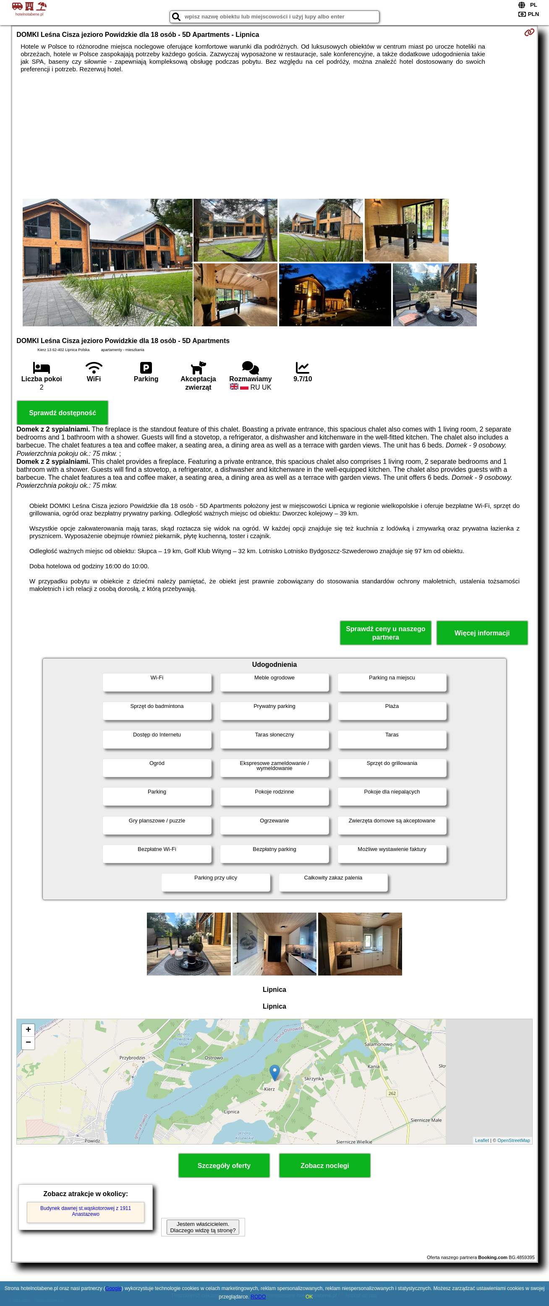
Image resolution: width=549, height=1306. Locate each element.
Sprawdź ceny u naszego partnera (385, 632)
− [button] (28, 1043)
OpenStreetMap (513, 1140)
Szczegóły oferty (224, 1165)
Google (113, 1288)
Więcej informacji (482, 633)
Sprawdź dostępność (62, 412)
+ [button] (28, 1030)
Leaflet (482, 1140)
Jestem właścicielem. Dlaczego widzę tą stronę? (202, 1227)
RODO (258, 1297)
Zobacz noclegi (325, 1165)
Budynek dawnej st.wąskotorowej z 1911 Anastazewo (85, 1211)
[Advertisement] (274, 136)
